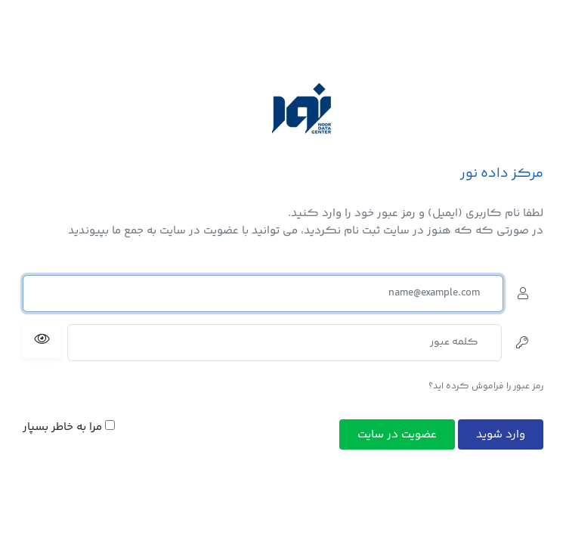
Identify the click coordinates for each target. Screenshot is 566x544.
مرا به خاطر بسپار (69, 427)
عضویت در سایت (397, 435)
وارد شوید (500, 435)
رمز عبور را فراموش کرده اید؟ (485, 386)
